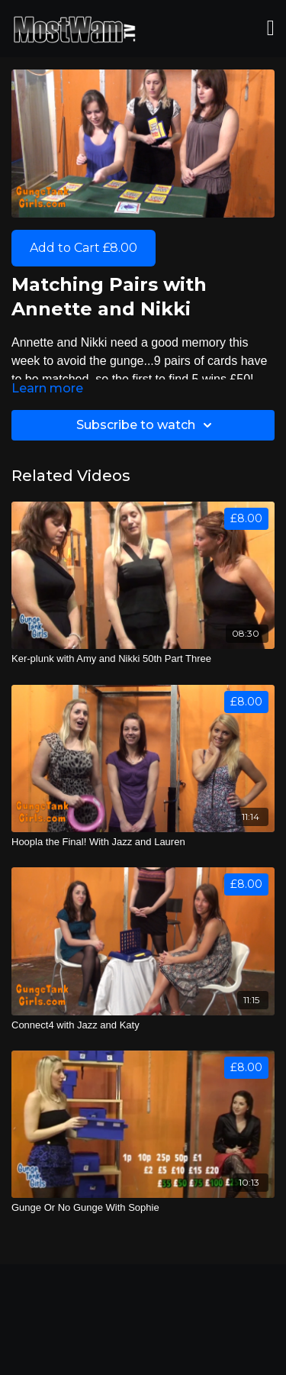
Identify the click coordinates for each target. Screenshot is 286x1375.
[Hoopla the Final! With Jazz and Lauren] (143, 842)
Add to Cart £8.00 (83, 247)
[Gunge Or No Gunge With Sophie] (143, 1207)
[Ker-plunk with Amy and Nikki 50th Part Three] (143, 659)
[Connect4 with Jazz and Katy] (143, 1025)
